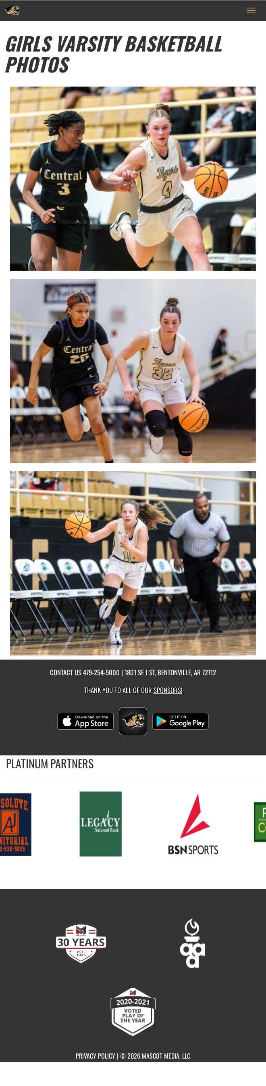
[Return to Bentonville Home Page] (12, 10)
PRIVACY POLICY (95, 1056)
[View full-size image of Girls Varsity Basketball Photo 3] (133, 563)
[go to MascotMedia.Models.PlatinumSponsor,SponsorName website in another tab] (101, 823)
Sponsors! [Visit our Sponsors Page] (168, 690)
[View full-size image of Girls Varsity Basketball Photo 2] (133, 371)
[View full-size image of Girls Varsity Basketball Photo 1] (133, 179)
